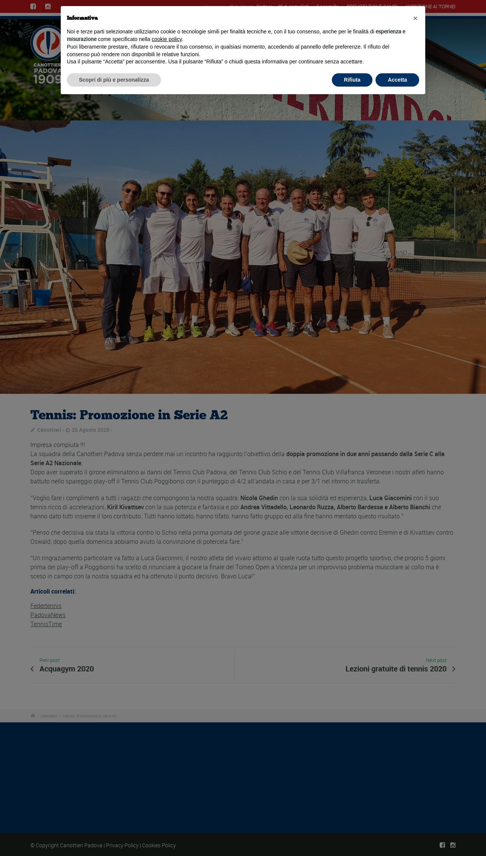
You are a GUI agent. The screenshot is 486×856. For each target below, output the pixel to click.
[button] (415, 18)
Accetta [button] (397, 80)
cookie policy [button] (167, 39)
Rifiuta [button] (352, 80)
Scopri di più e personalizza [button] (114, 80)
